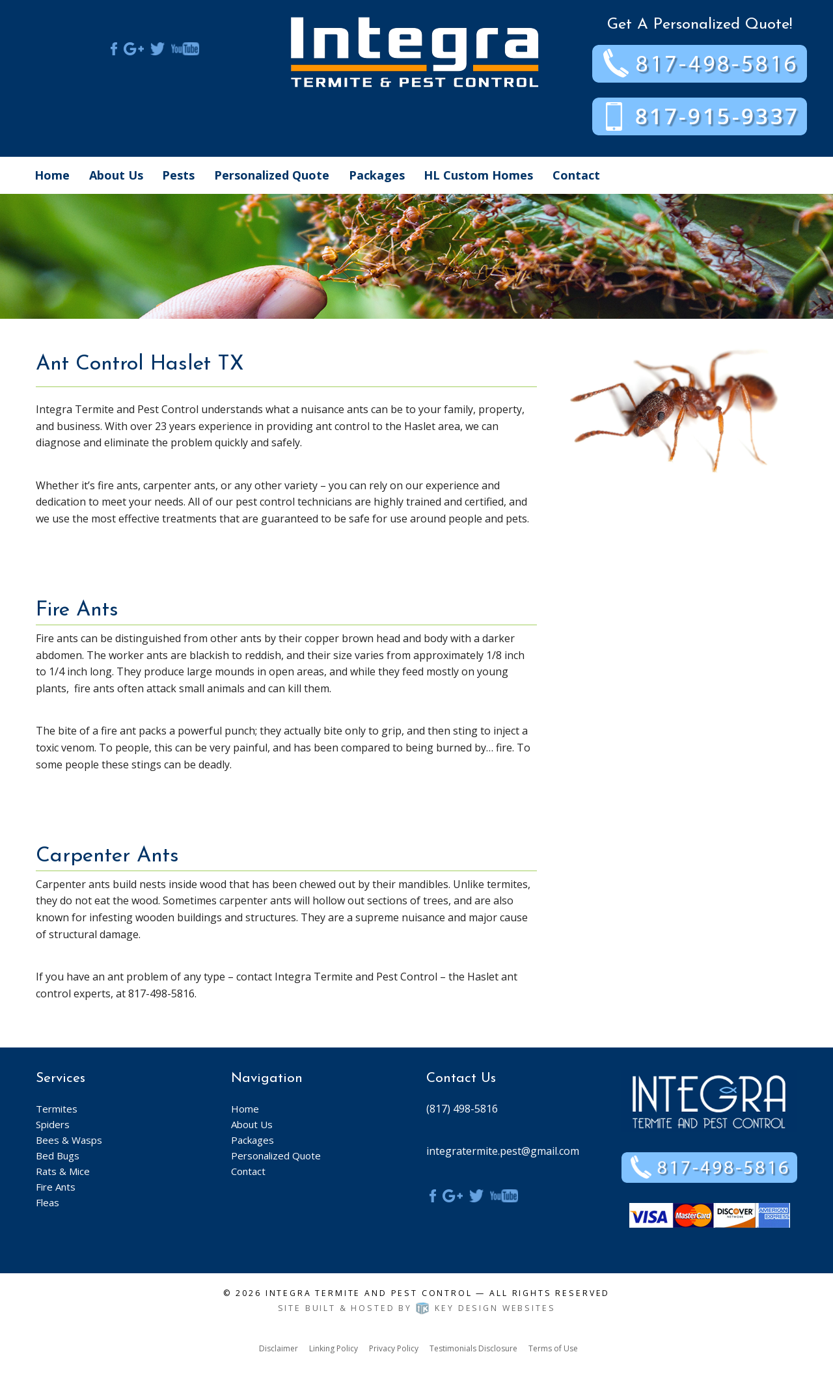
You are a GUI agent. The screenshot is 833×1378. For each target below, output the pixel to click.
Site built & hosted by (417, 1308)
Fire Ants (55, 1186)
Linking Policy (333, 1348)
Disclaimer (278, 1348)
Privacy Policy (393, 1348)
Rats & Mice (63, 1171)
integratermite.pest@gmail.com (502, 1151)
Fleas (47, 1202)
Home (52, 175)
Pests (178, 175)
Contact (576, 175)
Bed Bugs (57, 1155)
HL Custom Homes (478, 175)
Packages (377, 175)
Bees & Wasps (69, 1139)
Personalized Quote (271, 175)
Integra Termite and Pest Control (369, 1293)
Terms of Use (553, 1348)
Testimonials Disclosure (473, 1348)
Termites (56, 1108)
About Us (116, 175)
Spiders (53, 1124)
